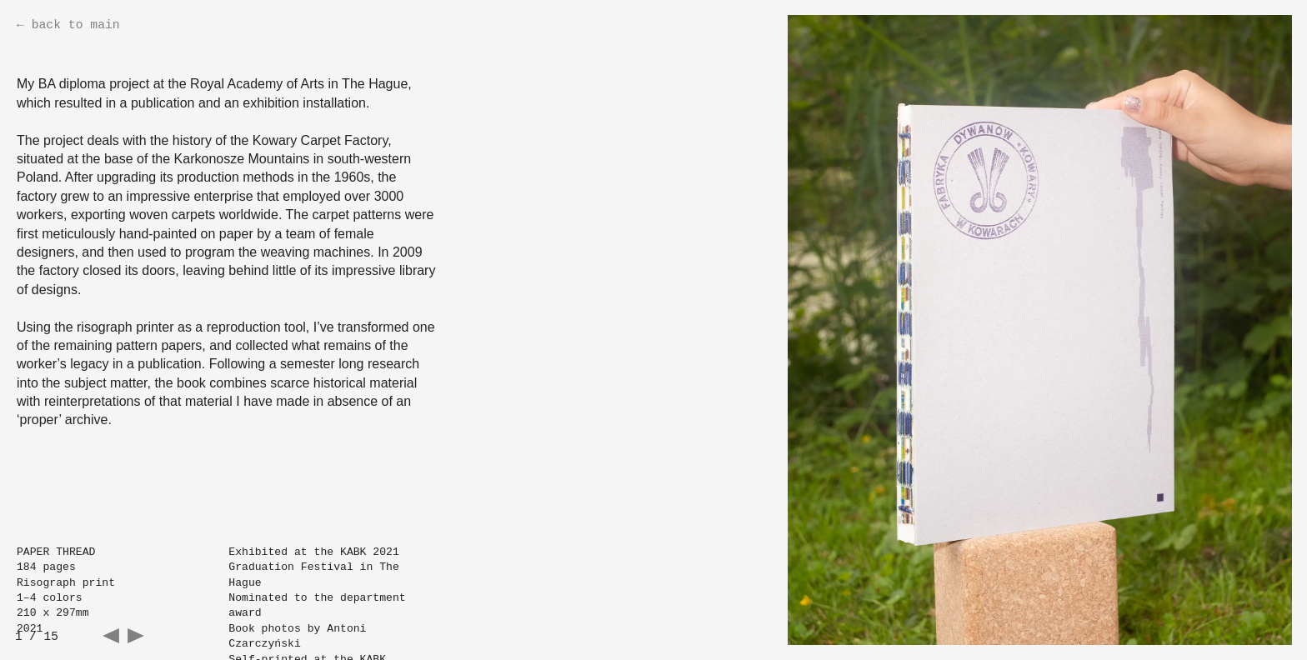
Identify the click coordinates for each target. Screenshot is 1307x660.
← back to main (68, 25)
